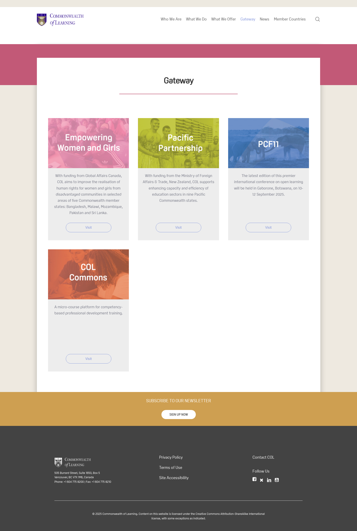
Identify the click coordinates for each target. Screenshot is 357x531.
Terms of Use (170, 467)
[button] (178, 414)
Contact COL (263, 457)
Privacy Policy (171, 457)
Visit (88, 227)
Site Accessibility (174, 477)
